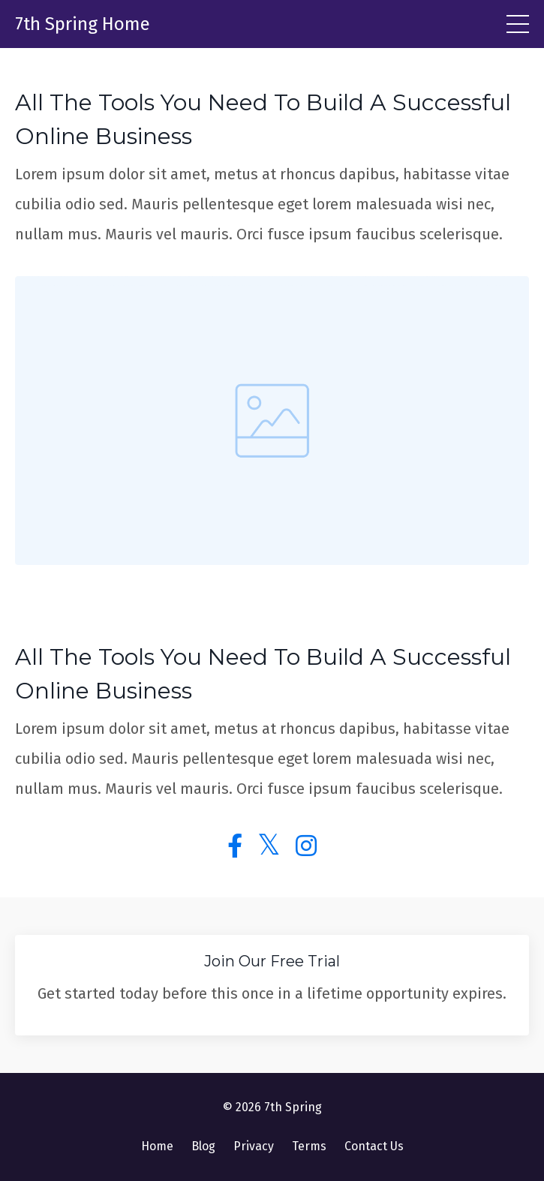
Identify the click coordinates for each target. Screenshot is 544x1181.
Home (157, 1146)
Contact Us (374, 1146)
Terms (309, 1146)
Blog (203, 1146)
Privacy (253, 1146)
